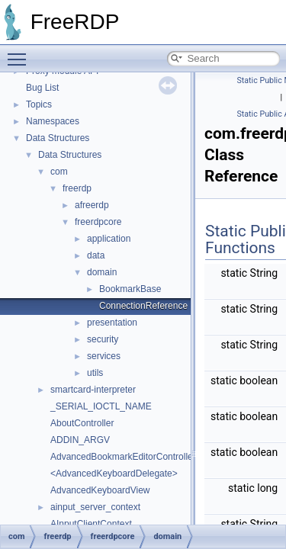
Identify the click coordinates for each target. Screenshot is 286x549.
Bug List (42, 87)
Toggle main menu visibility (21, 52)
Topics (39, 104)
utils (95, 373)
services (104, 356)
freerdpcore (98, 222)
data (95, 255)
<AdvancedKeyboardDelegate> (114, 473)
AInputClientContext (91, 523)
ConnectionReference (143, 305)
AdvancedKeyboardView (100, 490)
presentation (112, 322)
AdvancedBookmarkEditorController (123, 456)
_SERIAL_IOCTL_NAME (101, 406)
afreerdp (92, 205)
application (108, 238)
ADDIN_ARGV (80, 440)
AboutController (82, 423)
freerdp (77, 188)
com (59, 171)
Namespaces (52, 121)
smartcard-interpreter (93, 389)
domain (102, 272)
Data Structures (57, 138)
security (102, 339)
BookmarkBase (130, 289)
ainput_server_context (95, 507)
